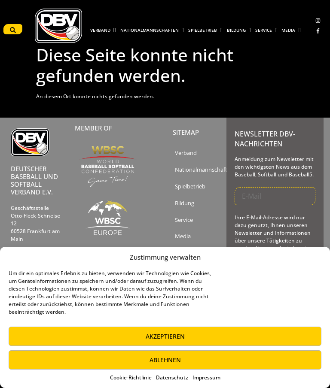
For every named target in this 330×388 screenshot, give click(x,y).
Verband (186, 153)
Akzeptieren (165, 336)
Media (183, 236)
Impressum (206, 377)
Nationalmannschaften (204, 169)
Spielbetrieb (190, 186)
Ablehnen (165, 360)
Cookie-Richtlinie (131, 377)
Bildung (184, 203)
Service (184, 220)
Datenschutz (172, 377)
